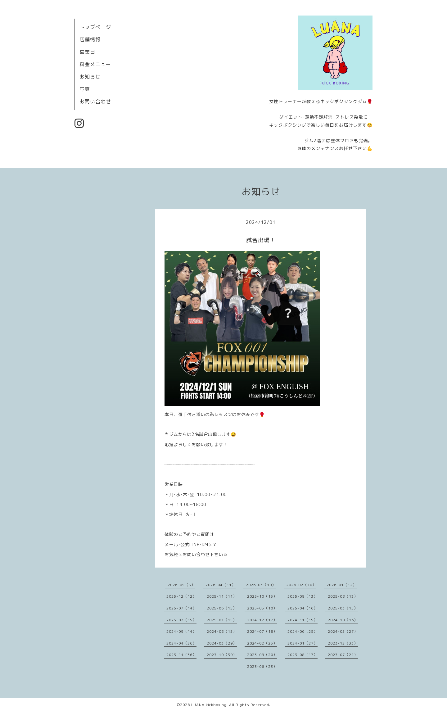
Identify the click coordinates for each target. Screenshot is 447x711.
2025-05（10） (262, 608)
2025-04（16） (302, 608)
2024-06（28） (302, 631)
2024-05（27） (343, 631)
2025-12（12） (181, 596)
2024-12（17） (262, 620)
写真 (84, 89)
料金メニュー (95, 64)
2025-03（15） (343, 608)
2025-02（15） (181, 620)
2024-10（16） (343, 620)
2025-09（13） (302, 596)
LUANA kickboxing (209, 704)
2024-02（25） (262, 643)
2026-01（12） (342, 584)
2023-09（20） (262, 654)
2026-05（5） (181, 584)
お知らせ (90, 76)
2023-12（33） (343, 643)
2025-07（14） (181, 608)
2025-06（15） (222, 608)
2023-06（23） (262, 666)
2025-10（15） (262, 596)
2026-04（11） (220, 584)
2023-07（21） (343, 654)
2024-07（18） (262, 631)
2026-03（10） (261, 584)
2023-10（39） (222, 654)
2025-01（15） (222, 620)
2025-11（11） (222, 596)
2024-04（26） (181, 643)
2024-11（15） (302, 620)
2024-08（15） (222, 631)
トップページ (95, 27)
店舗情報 (90, 39)
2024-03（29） (222, 643)
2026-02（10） (301, 584)
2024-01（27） (302, 643)
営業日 (87, 51)
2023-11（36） (181, 654)
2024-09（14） (181, 631)
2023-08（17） (302, 654)
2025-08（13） (343, 596)
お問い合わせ (95, 101)
